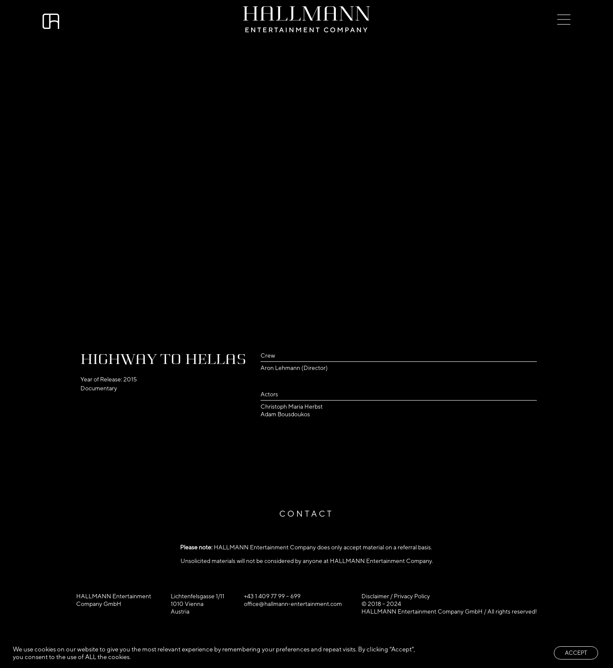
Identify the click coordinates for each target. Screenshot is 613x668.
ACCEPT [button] (576, 653)
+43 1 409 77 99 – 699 (272, 596)
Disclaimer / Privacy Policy (395, 596)
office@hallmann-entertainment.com (293, 603)
